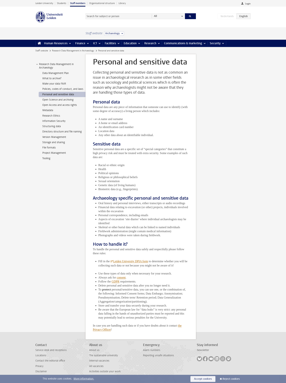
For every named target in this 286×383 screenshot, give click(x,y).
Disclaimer (41, 371)
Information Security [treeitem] (53, 121)
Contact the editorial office (50, 360)
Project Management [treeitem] (54, 153)
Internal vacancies (99, 360)
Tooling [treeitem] (46, 158)
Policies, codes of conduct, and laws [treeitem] (62, 89)
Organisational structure (102, 3)
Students (61, 3)
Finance (80, 43)
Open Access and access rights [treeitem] (59, 105)
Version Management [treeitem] (54, 137)
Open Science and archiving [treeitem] (58, 99)
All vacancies (96, 366)
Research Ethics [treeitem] (51, 115)
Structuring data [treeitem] (51, 126)
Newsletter (203, 350)
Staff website (41, 50)
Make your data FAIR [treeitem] (54, 83)
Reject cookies (231, 379)
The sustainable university (103, 355)
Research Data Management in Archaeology (73, 50)
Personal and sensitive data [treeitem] (58, 94)
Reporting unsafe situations (158, 355)
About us (94, 350)
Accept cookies (203, 379)
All (155, 16)
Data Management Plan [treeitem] (55, 73)
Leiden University (44, 3)
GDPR (115, 281)
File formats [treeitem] (49, 147)
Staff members (77, 3)
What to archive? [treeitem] (51, 78)
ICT (95, 43)
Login (248, 3)
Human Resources (55, 43)
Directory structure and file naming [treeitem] (62, 131)
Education (130, 43)
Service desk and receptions (51, 350)
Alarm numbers (151, 350)
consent (121, 277)
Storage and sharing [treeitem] (53, 142)
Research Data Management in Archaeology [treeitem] (55, 65)
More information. (84, 378)
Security (215, 43)
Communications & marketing (183, 43)
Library (122, 3)
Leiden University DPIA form (130, 261)
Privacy (39, 366)
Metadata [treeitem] (47, 110)
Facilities (110, 43)
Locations (40, 355)
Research (150, 43)
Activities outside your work (105, 371)
